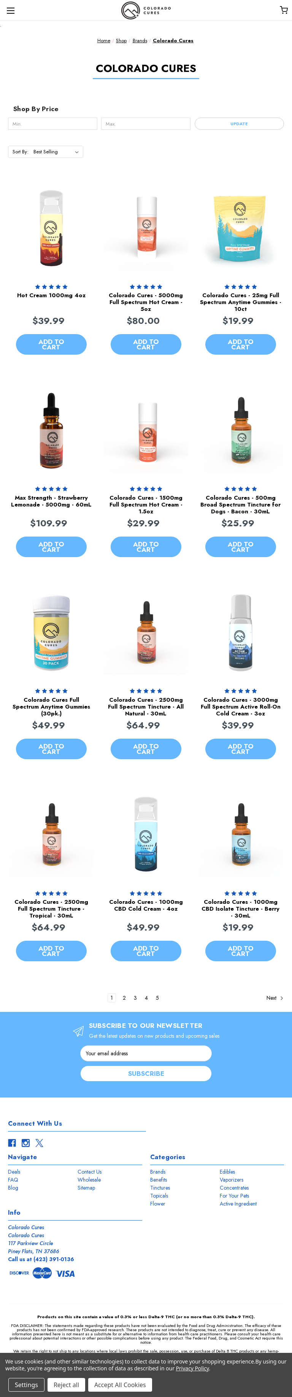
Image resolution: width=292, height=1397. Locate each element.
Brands (157, 1172)
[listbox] (57, 152)
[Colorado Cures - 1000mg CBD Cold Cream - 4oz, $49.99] (146, 835)
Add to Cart (51, 344)
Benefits (158, 1180)
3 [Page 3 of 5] (135, 998)
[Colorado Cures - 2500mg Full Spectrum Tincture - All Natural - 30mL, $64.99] (146, 632)
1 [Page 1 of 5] (112, 998)
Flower (157, 1203)
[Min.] (52, 124)
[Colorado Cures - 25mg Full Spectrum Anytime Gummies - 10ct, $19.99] (240, 228)
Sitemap (86, 1188)
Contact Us (90, 1172)
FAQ (13, 1180)
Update (239, 124)
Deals (14, 1172)
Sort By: (21, 151)
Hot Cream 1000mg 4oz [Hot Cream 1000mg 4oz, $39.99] (51, 295)
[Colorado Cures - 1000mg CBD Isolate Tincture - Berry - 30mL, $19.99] (240, 835)
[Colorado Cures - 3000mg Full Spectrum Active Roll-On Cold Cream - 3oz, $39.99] (240, 632)
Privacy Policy (192, 1368)
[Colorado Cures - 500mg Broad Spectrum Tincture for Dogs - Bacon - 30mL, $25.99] (240, 430)
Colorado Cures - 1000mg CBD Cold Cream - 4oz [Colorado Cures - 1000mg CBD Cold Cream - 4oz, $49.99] (146, 905)
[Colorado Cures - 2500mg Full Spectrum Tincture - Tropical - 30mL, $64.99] (51, 835)
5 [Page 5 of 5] (157, 998)
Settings (26, 1385)
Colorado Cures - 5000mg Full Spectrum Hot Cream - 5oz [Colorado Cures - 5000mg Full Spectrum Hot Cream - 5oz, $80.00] (146, 302)
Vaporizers (231, 1180)
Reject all (66, 1385)
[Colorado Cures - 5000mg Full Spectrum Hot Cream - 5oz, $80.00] (146, 228)
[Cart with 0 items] (283, 9)
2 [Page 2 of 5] (124, 998)
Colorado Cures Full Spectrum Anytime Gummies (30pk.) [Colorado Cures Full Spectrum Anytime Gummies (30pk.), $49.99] (51, 706)
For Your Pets (234, 1195)
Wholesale (89, 1180)
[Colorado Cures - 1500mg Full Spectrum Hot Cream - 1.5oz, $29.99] (146, 430)
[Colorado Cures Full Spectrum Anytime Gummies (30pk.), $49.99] (51, 632)
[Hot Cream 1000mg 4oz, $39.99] (51, 228)
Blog (13, 1188)
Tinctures (160, 1188)
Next (275, 998)
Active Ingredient (238, 1203)
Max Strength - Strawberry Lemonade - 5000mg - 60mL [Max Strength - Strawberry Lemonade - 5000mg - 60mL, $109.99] (51, 501)
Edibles (227, 1172)
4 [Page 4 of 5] (146, 998)
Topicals (159, 1195)
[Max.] (145, 124)
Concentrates (234, 1188)
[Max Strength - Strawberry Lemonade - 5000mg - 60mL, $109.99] (51, 430)
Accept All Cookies (120, 1385)
